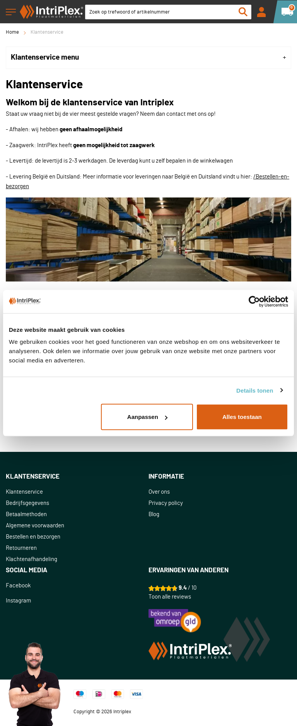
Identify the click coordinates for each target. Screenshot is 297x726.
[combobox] (168, 12)
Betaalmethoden (26, 514)
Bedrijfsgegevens (27, 503)
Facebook (18, 586)
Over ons (159, 492)
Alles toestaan (242, 417)
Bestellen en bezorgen (33, 537)
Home (12, 32)
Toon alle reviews (169, 597)
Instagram (18, 601)
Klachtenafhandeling (31, 559)
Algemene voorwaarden (35, 526)
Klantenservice (24, 492)
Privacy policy (165, 503)
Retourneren (21, 548)
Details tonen (254, 390)
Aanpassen (147, 417)
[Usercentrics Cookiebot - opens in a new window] (254, 301)
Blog (153, 514)
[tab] (148, 57)
